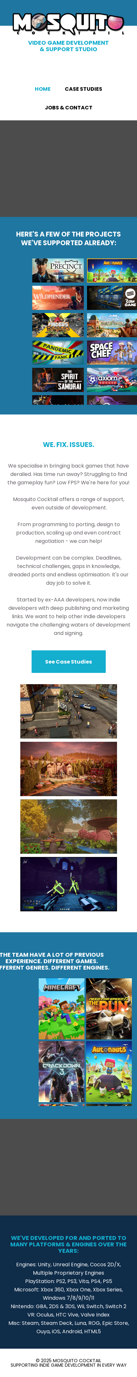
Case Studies (83, 89)
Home (43, 89)
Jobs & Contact (69, 107)
